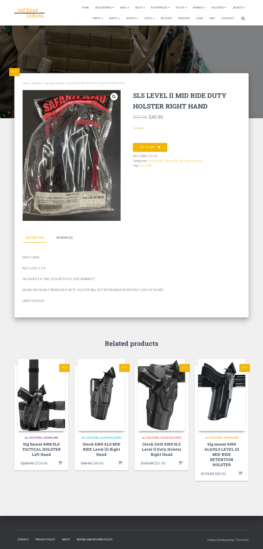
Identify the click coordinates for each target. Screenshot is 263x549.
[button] (114, 96)
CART (212, 18)
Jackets (239, 7)
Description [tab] (35, 237)
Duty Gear (145, 165)
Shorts (132, 18)
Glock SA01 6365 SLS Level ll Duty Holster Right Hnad (161, 449)
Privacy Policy (45, 539)
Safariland (36, 83)
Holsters (218, 7)
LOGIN (199, 18)
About (66, 539)
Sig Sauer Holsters (54, 83)
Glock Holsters (110, 437)
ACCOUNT (166, 18)
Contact (23, 539)
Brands (199, 7)
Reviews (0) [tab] (65, 237)
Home (85, 7)
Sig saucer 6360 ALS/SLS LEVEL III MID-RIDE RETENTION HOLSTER (221, 454)
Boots (181, 7)
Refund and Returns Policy (95, 539)
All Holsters (155, 160)
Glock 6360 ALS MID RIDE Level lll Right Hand (101, 449)
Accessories (104, 7)
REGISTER (184, 18)
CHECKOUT (227, 18)
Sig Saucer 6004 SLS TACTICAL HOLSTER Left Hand (41, 449)
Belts (140, 7)
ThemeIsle (242, 539)
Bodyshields (160, 7)
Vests (149, 18)
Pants (98, 18)
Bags (124, 7)
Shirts (114, 18)
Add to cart (148, 147)
